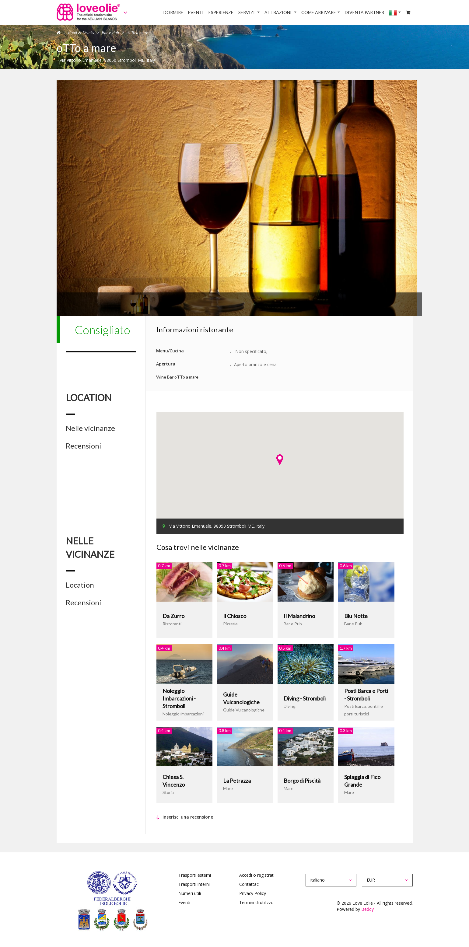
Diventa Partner (364, 12)
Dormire (173, 12)
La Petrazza (237, 780)
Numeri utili (189, 893)
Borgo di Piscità (302, 780)
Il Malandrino (299, 616)
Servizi (247, 12)
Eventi (196, 12)
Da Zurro (173, 616)
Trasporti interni (194, 884)
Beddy (367, 909)
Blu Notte (356, 616)
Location (80, 585)
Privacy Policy (252, 893)
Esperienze (220, 12)
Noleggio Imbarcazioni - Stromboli (179, 698)
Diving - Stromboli (305, 698)
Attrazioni (278, 12)
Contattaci (249, 884)
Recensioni (83, 446)
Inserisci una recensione (188, 817)
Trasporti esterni (194, 875)
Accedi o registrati (257, 875)
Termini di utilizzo (256, 902)
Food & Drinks (81, 32)
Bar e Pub (110, 32)
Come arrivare (318, 12)
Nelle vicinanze (90, 428)
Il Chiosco (234, 616)
